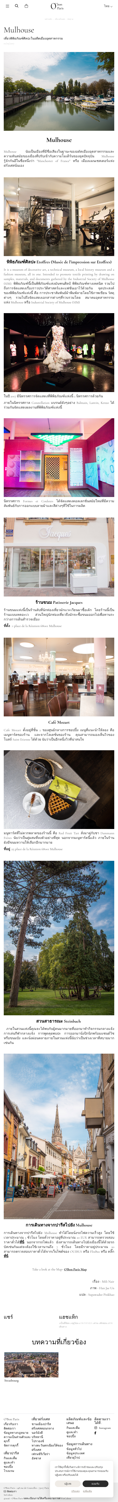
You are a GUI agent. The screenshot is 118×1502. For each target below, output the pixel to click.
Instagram (102, 1428)
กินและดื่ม (10, 1458)
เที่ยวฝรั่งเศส (60, 19)
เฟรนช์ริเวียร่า (41, 1454)
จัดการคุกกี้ (11, 1445)
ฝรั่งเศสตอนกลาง (43, 1428)
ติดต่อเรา (10, 1428)
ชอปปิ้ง (8, 1467)
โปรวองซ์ (38, 1441)
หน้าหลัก (48, 19)
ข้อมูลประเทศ (75, 1453)
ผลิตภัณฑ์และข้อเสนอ (79, 1421)
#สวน (95, 1323)
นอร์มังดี (37, 1433)
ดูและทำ (9, 1462)
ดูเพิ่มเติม (87, 1491)
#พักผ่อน (103, 1323)
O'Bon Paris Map (75, 1269)
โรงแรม (9, 1471)
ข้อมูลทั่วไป (73, 1449)
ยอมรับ (95, 1483)
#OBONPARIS (85, 1323)
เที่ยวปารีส (11, 1453)
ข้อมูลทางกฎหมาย (16, 1433)
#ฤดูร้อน (74, 1323)
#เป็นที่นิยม (64, 1323)
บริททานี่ (37, 1437)
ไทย (108, 6)
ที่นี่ (6, 1256)
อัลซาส (70, 19)
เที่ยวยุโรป (73, 1458)
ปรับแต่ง (75, 1491)
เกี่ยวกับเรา (11, 1424)
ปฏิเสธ (67, 1483)
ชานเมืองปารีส (41, 1424)
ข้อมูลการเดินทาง (79, 1444)
